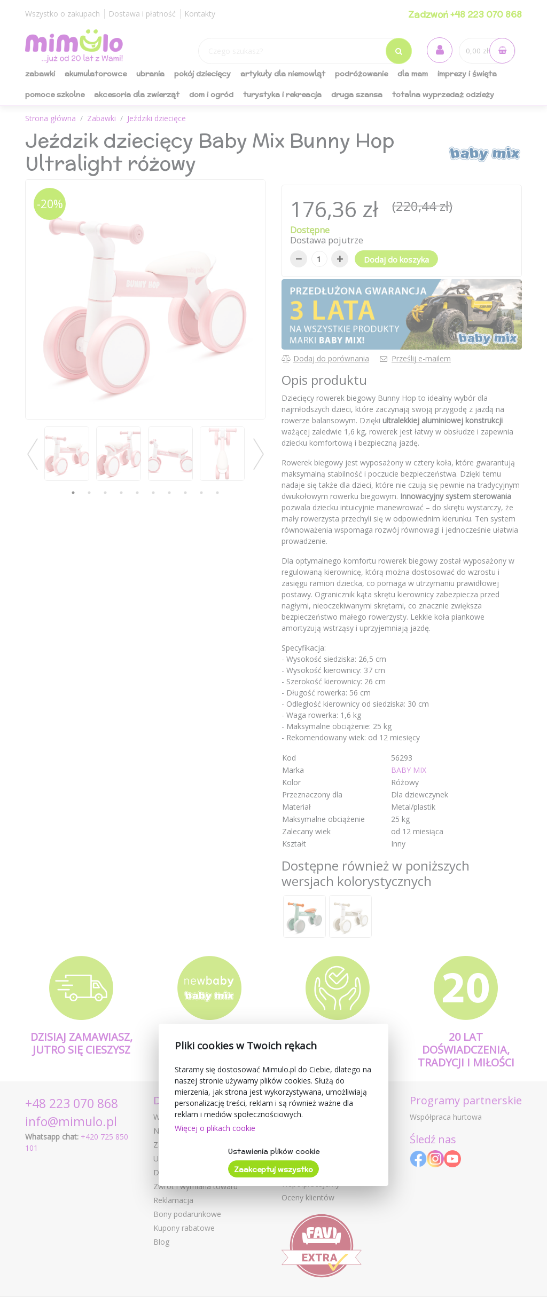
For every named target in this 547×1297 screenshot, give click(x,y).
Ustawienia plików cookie (273, 1151)
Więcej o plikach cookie (215, 1128)
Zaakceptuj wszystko (273, 1169)
